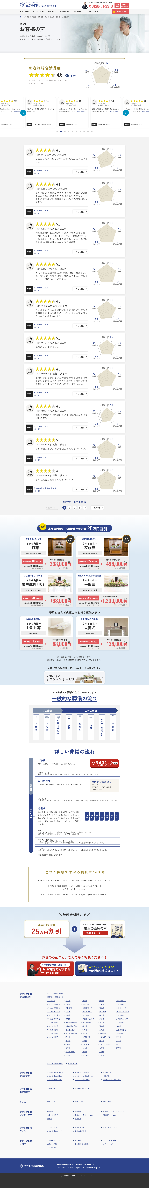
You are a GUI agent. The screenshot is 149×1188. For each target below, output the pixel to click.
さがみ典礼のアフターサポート (28, 1113)
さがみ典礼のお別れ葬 (55, 1072)
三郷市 (68, 1004)
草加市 (68, 1011)
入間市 (84, 1040)
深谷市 (68, 1048)
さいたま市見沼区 (53, 1011)
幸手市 (101, 1022)
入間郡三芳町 (87, 1037)
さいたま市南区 (52, 1022)
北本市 (101, 1055)
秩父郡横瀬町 (70, 1051)
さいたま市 (51, 1000)
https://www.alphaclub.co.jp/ (87, 1167)
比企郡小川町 (121, 1008)
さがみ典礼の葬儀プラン (26, 1074)
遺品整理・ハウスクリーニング (114, 1111)
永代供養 (78, 1111)
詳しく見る (80, 171)
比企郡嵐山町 (121, 1004)
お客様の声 (65, 17)
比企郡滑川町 (121, 1000)
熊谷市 (68, 1040)
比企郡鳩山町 (121, 1015)
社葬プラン (107, 1076)
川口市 (118, 1040)
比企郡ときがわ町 (122, 1011)
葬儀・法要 (51, 1101)
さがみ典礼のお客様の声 (26, 1090)
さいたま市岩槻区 (53, 1008)
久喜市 (101, 1019)
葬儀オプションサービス (112, 1079)
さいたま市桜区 (52, 1037)
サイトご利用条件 (109, 1140)
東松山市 (102, 1033)
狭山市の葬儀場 (55, 17)
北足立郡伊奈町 (105, 1044)
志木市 (84, 1048)
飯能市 (84, 1051)
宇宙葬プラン (107, 1072)
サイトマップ (107, 1144)
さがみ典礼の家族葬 (82, 1072)
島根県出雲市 (72, 1063)
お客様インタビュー (82, 1088)
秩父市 (84, 1000)
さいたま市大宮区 (53, 1015)
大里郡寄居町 (87, 1004)
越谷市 (68, 1000)
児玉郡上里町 (70, 1030)
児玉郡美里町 (87, 1008)
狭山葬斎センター (41, 170)
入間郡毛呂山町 (122, 1019)
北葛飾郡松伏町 (71, 1022)
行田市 (68, 1044)
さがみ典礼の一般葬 (82, 1079)
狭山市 (37, 173)
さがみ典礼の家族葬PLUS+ (85, 1076)
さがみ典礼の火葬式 (54, 1076)
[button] (23, 113)
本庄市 (68, 1055)
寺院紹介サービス (109, 1115)
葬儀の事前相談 (80, 1131)
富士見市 (85, 1055)
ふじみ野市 (86, 1044)
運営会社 (78, 1140)
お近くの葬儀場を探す (55, 993)
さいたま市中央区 (53, 1019)
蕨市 (118, 1044)
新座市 (118, 1048)
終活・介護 (79, 1101)
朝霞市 (101, 1000)
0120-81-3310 (101, 6)
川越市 (101, 1004)
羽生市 (68, 1037)
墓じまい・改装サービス (84, 1115)
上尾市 (101, 1030)
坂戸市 (84, 1030)
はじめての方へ (52, 1127)
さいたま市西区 (52, 1033)
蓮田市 (101, 1040)
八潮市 (68, 1015)
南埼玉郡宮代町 (71, 1026)
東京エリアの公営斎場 (55, 1063)
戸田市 (118, 1037)
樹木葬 (49, 1118)
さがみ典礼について (54, 1131)
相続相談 (50, 1111)
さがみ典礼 (25, 17)
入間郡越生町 (121, 1022)
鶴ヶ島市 (102, 1011)
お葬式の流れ (80, 1127)
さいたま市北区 (52, 1026)
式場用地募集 (52, 1144)
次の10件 (97, 507)
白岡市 (101, 1051)
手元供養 (78, 1118)
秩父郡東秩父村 (71, 1033)
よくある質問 (52, 1147)
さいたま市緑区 (52, 1030)
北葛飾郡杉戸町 (105, 1037)
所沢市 (84, 1033)
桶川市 (101, 1015)
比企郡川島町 (121, 1030)
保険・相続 (107, 1101)
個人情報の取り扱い (82, 1144)
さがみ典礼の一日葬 (54, 1079)
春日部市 (69, 1008)
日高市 (118, 1026)
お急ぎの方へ (121, 11)
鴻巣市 (101, 1026)
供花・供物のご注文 (110, 1127)
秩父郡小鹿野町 (88, 1019)
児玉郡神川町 (87, 1015)
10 (85, 507)
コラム (23, 1101)
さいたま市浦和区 (53, 1004)
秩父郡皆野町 (87, 1022)
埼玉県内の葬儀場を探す (39, 17)
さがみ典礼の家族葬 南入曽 (45, 488)
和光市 (101, 1008)
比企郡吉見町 (121, 1033)
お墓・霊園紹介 (52, 1115)
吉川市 (68, 1019)
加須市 (101, 1048)
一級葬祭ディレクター (55, 1140)
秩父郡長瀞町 (87, 1011)
